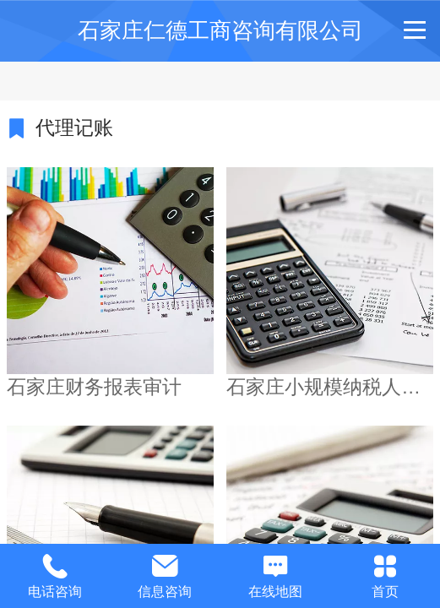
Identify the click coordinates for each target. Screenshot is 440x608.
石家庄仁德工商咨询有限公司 (220, 30)
